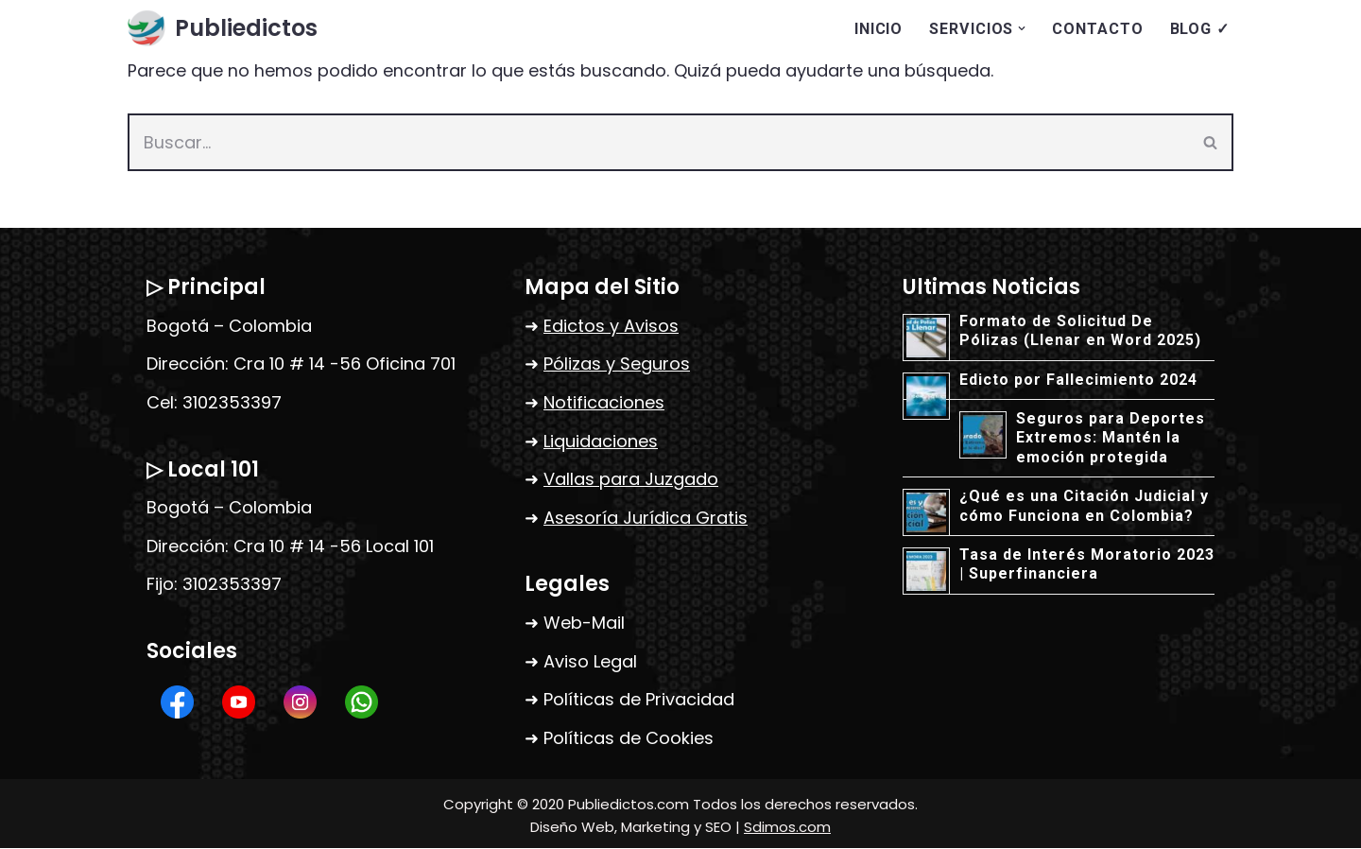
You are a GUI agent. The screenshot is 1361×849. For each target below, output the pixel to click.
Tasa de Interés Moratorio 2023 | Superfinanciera (1087, 564)
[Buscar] (658, 143)
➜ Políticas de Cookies (619, 738)
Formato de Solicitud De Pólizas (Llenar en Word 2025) (1080, 330)
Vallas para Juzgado (630, 480)
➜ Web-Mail (575, 623)
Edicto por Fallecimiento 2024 (1078, 380)
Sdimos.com (787, 828)
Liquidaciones (600, 441)
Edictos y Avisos (611, 326)
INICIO (878, 29)
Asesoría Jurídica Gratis (645, 517)
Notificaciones (603, 403)
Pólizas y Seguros (616, 364)
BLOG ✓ (1200, 29)
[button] (1021, 28)
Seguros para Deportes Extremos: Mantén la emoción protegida (1110, 438)
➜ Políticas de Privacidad (629, 700)
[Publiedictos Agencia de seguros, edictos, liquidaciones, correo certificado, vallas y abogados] (223, 28)
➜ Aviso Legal (581, 661)
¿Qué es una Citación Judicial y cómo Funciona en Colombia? (1084, 506)
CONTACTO (1097, 29)
